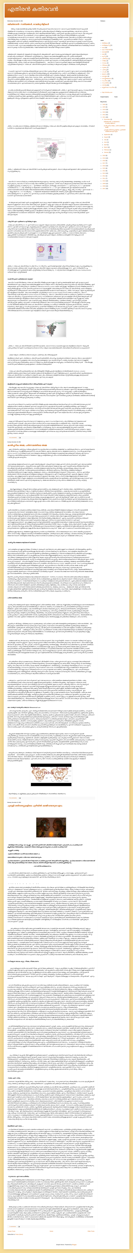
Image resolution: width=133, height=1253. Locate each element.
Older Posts (91, 1231)
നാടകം (104, 63)
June (105, 142)
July (105, 139)
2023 (104, 112)
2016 (104, 165)
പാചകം (104, 72)
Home (51, 1231)
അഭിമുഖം (105, 43)
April (105, 144)
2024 (104, 109)
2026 (104, 104)
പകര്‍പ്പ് (104, 69)
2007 (104, 188)
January (106, 152)
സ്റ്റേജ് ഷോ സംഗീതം (108, 87)
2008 (104, 186)
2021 (104, 117)
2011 (104, 178)
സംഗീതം (105, 80)
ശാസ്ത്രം (104, 76)
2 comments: (12, 1226)
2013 (104, 173)
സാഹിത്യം (105, 83)
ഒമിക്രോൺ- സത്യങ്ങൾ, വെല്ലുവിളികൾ (28, 24)
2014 (104, 170)
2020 (104, 155)
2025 (104, 107)
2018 (104, 160)
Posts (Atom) (19, 1234)
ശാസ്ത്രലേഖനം (106, 78)
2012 (104, 176)
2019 (104, 158)
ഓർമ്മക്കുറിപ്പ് (106, 45)
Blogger (74, 1244)
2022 (104, 114)
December (107, 119)
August (106, 137)
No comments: (13, 437)
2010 (104, 181)
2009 (104, 183)
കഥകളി (104, 52)
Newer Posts (11, 1231)
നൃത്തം (104, 67)
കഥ (103, 47)
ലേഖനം (104, 74)
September (107, 134)
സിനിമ (104, 85)
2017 (104, 163)
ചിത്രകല (105, 58)
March (106, 147)
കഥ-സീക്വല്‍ (106, 49)
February (107, 150)
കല (103, 54)
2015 (104, 168)
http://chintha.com (107, 92)
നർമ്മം (104, 60)
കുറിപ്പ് (104, 56)
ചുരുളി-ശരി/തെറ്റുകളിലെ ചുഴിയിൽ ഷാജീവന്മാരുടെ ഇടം (34, 806)
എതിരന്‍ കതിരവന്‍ (32, 9)
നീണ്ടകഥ (105, 65)
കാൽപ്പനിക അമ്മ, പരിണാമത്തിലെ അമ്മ (27, 445)
